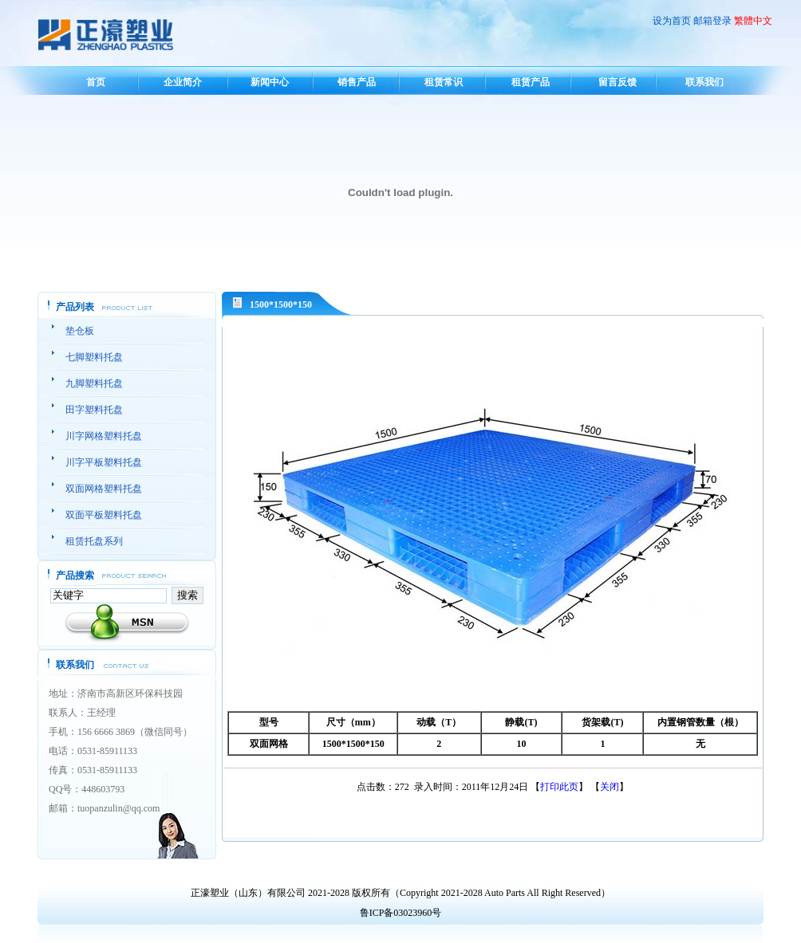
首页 (95, 82)
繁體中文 (753, 20)
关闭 (609, 786)
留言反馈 (617, 82)
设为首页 (672, 20)
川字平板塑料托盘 (103, 462)
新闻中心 (270, 82)
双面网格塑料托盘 (103, 488)
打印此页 (559, 786)
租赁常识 (443, 82)
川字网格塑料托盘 (103, 436)
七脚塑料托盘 (94, 357)
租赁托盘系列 (94, 541)
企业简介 (183, 82)
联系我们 (704, 82)
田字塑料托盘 (94, 409)
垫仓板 (79, 330)
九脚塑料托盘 (94, 383)
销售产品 (356, 82)
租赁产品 (530, 82)
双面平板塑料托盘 (103, 515)
